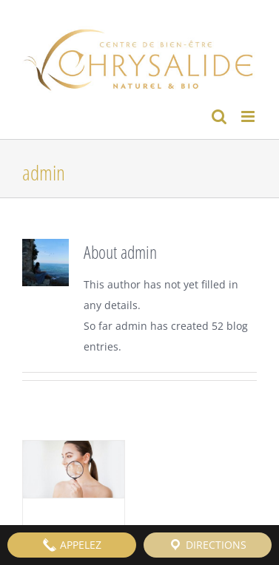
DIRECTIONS (207, 545)
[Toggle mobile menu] (249, 116)
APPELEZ (71, 545)
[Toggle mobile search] (219, 116)
